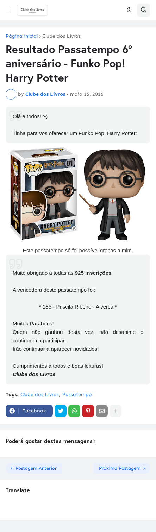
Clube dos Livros (61, 36)
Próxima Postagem (120, 468)
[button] (8, 10)
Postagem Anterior (36, 468)
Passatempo (77, 395)
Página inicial (22, 36)
